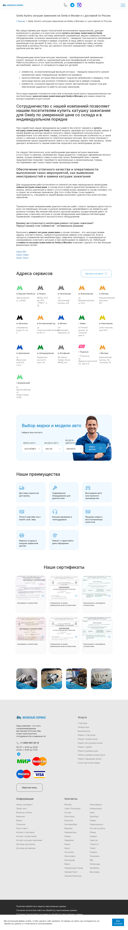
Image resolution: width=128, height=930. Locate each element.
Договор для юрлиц (25, 844)
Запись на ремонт (24, 804)
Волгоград (69, 816)
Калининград (70, 832)
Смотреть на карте (96, 273)
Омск (92, 812)
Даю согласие (118, 922)
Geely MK (21, 251)
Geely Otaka (22, 254)
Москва (68, 804)
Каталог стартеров (25, 832)
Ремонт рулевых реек (88, 751)
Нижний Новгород (73, 876)
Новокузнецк (96, 808)
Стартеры (82, 723)
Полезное (20, 824)
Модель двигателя (71, 441)
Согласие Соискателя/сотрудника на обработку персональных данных (49, 914)
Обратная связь (29, 787)
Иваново (68, 828)
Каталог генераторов (26, 836)
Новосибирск (96, 804)
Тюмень (93, 852)
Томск (92, 848)
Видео (19, 820)
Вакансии (20, 816)
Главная (20, 21)
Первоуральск (96, 824)
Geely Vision (22, 257)
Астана (68, 812)
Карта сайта (22, 828)
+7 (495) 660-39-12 (27, 743)
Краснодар (70, 860)
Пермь (93, 820)
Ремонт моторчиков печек (90, 743)
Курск (67, 848)
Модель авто (51, 443)
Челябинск (95, 868)
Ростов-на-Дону (97, 828)
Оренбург (94, 816)
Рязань (93, 832)
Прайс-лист (21, 808)
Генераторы (83, 727)
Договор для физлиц (26, 848)
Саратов (94, 840)
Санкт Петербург (73, 808)
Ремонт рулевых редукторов (91, 755)
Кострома (69, 852)
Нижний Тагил (71, 872)
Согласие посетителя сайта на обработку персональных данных (46, 910)
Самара (93, 836)
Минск (67, 864)
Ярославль (95, 872)
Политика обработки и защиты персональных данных (41, 906)
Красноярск (70, 856)
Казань (68, 836)
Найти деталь (95, 448)
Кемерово (69, 840)
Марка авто (29, 443)
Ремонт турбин (85, 747)
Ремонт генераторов (88, 739)
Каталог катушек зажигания (29, 840)
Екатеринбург (71, 824)
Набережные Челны (74, 868)
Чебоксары (95, 864)
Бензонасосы (84, 731)
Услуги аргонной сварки (89, 763)
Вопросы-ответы (24, 812)
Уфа (91, 860)
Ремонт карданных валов (89, 759)
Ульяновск (94, 856)
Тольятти (94, 844)
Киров (67, 844)
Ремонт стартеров (86, 735)
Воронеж (69, 820)
